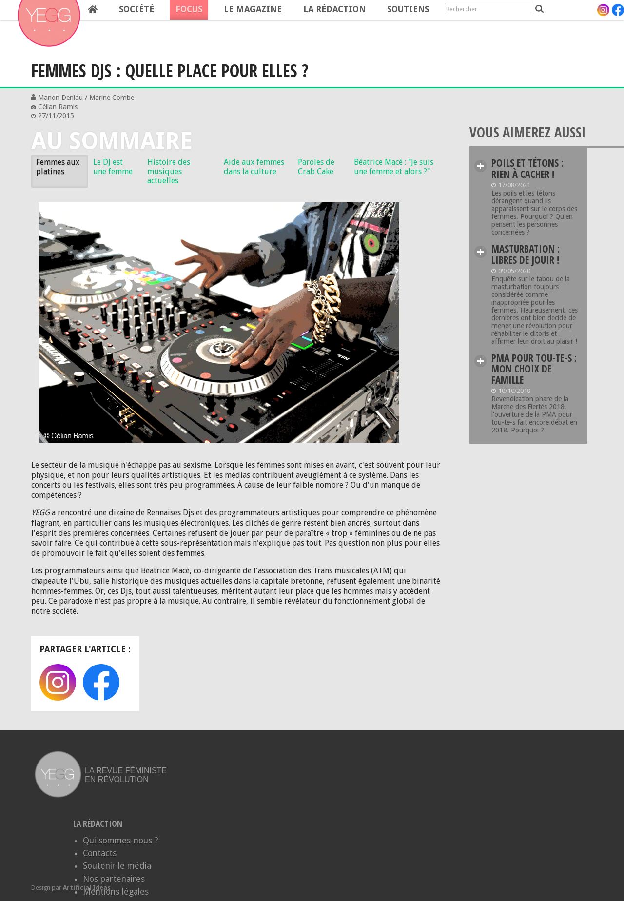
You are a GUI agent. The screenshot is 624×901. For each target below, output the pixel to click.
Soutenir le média (117, 866)
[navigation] (217, 10)
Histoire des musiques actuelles (168, 171)
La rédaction (334, 9)
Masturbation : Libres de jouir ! (525, 254)
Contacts (100, 853)
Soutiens (408, 9)
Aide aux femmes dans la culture (254, 166)
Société (136, 9)
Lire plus (480, 166)
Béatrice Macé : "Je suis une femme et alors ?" (393, 166)
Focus (189, 9)
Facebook (101, 682)
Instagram (57, 682)
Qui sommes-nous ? (120, 840)
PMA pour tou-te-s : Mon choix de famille (534, 369)
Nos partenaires (114, 879)
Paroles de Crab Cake (316, 166)
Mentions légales (116, 892)
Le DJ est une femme (113, 166)
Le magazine (253, 9)
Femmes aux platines (57, 166)
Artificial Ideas (87, 887)
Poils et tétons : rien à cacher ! (527, 168)
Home (93, 10)
